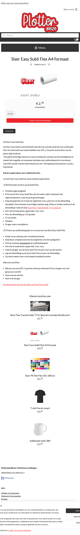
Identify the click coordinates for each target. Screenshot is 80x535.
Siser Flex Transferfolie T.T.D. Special (44, 207)
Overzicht (9, 131)
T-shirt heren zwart (40, 408)
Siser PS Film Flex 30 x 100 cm (40, 375)
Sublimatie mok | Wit (40, 440)
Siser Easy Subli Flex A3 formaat (40, 345)
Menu (40, 47)
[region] (22, 510)
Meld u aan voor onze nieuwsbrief (14, 3)
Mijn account (71, 9)
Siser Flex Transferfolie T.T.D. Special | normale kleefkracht (40, 315)
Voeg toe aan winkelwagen (40, 120)
